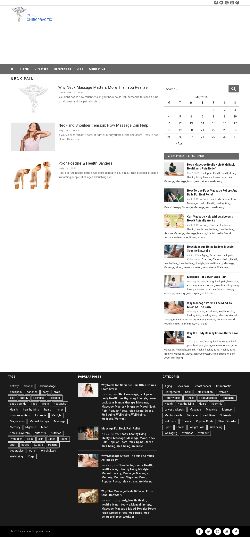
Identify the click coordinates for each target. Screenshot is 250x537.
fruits (45, 403)
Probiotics (16, 438)
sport (13, 444)
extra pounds (18, 403)
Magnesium (17, 421)
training (52, 444)
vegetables (17, 450)
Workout (120, 418)
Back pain (206, 173)
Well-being (216, 181)
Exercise (206, 259)
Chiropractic (194, 259)
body (218, 199)
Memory (201, 233)
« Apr (179, 143)
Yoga (31, 456)
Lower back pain (222, 177)
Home (24, 69)
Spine (197, 293)
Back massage (221, 341)
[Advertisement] (164, 33)
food (34, 403)
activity (14, 386)
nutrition (56, 433)
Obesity (186, 421)
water (32, 450)
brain (57, 392)
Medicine (211, 409)
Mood (190, 181)
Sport (168, 427)
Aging (205, 255)
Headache (224, 225)
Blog (80, 69)
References (62, 69)
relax (198, 181)
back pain (227, 255)
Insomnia (40, 415)
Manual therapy (172, 207)
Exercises (55, 397)
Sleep (51, 438)
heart (47, 409)
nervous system (173, 237)
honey (59, 409)
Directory (41, 69)
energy (24, 397)
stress (205, 181)
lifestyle (207, 177)
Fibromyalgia (172, 397)
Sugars (38, 444)
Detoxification (204, 392)
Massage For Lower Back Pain (206, 276)
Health (217, 173)
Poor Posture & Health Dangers (85, 163)
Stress (192, 237)
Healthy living (194, 177)
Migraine (222, 319)
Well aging (108, 414)
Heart (202, 403)
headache (60, 403)
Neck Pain (209, 415)
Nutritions (171, 421)
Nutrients (225, 415)
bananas (32, 392)
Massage (169, 181)
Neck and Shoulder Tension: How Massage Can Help (103, 125)
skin (40, 438)
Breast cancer (202, 386)
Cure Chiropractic (39, 17)
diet (12, 397)
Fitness (226, 199)
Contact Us (97, 69)
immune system (20, 415)
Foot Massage (208, 397)
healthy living (229, 173)
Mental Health (215, 233)
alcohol (28, 386)
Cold (188, 392)
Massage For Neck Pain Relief (120, 428)
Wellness (107, 418)
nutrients (40, 433)
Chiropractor (172, 392)
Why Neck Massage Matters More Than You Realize (103, 87)
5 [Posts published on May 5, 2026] (180, 116)
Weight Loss (48, 450)
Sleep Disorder (227, 421)
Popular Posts (171, 323)
